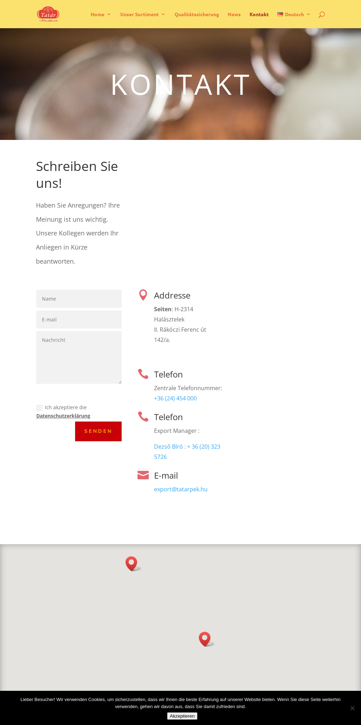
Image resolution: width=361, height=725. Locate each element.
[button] (207, 639)
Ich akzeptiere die (63, 411)
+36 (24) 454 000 (175, 398)
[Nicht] (352, 708)
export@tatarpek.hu (181, 489)
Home (97, 14)
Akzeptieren (182, 716)
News (234, 14)
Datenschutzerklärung (63, 415)
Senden (98, 431)
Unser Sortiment (139, 14)
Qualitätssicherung (197, 14)
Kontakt (259, 14)
